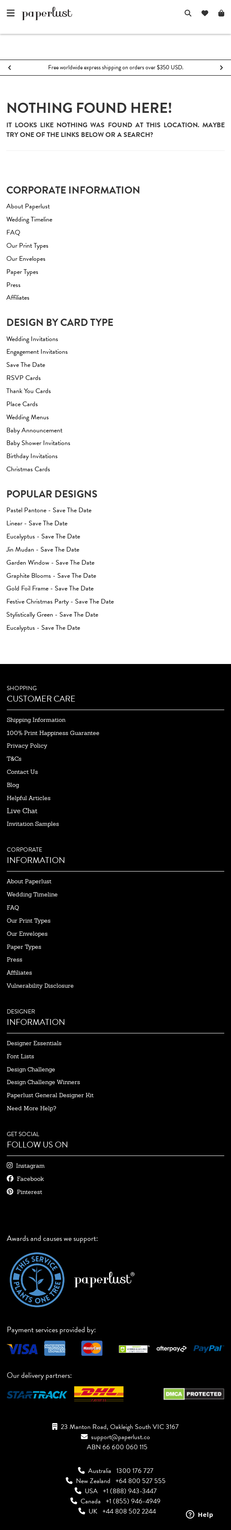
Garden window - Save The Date (50, 562)
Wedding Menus (27, 417)
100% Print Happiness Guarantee (53, 733)
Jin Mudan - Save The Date (42, 549)
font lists (20, 1056)
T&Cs (14, 758)
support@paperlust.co (120, 1437)
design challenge (31, 1069)
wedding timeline (32, 894)
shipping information (36, 720)
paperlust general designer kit (50, 1095)
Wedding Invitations (32, 339)
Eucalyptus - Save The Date (43, 536)
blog (13, 785)
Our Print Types (27, 245)
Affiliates (18, 297)
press (14, 959)
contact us (22, 772)
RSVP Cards (23, 378)
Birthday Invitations (32, 456)
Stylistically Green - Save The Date (52, 614)
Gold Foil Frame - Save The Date (50, 588)
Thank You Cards (28, 391)
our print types (29, 920)
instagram (30, 1165)
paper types (24, 947)
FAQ (13, 232)
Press (13, 285)
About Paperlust (28, 206)
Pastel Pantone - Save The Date (48, 510)
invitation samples (33, 824)
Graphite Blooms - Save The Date (51, 576)
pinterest (29, 1192)
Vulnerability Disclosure (40, 985)
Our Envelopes (26, 259)
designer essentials (34, 1043)
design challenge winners (43, 1082)
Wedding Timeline (29, 219)
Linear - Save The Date (36, 523)
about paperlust (29, 881)
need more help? (31, 1108)
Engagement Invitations (37, 352)
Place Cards (22, 404)
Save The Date (25, 365)
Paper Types (22, 272)
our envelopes (27, 933)
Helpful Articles (29, 798)
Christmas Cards (28, 469)
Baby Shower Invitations (38, 443)
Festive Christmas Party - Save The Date (60, 601)
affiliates (19, 972)
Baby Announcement (34, 430)
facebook (30, 1179)
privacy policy (27, 745)
